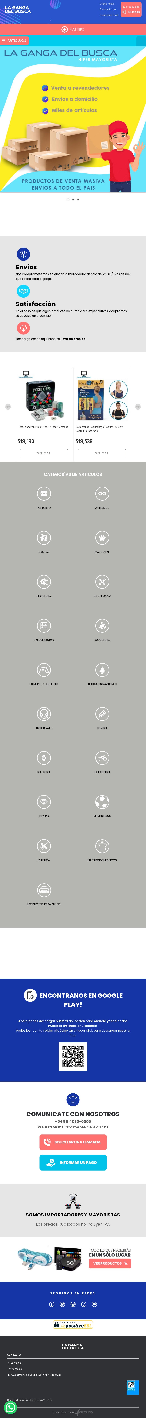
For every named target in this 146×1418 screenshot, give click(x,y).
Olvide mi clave (108, 9)
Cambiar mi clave (109, 15)
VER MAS (43, 453)
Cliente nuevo (107, 3)
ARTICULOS (16, 40)
